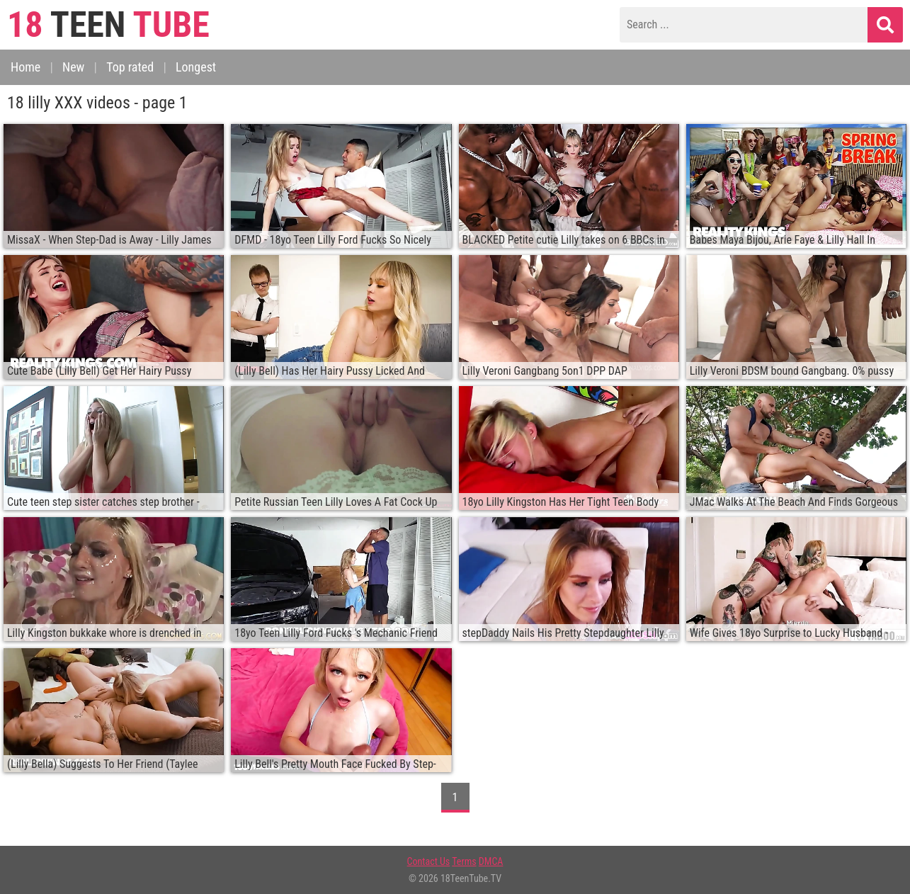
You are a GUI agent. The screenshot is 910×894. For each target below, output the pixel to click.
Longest (196, 67)
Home (25, 67)
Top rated (130, 67)
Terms (464, 861)
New (73, 67)
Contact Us (428, 861)
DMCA (491, 861)
